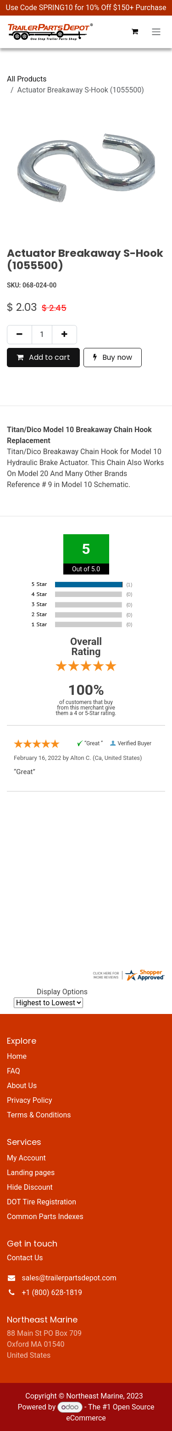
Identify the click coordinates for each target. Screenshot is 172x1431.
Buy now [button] (112, 357)
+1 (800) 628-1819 (52, 1292)
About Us (22, 1085)
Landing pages (31, 1172)
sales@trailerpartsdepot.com (69, 1278)
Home (17, 1056)
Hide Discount (30, 1187)
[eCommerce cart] (135, 31)
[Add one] (64, 334)
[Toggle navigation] (156, 32)
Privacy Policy (29, 1100)
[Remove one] (19, 334)
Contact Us (25, 1257)
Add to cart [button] (43, 357)
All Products (26, 79)
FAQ (13, 1071)
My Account (26, 1158)
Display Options (62, 991)
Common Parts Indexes (45, 1216)
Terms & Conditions (39, 1115)
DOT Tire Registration (41, 1202)
